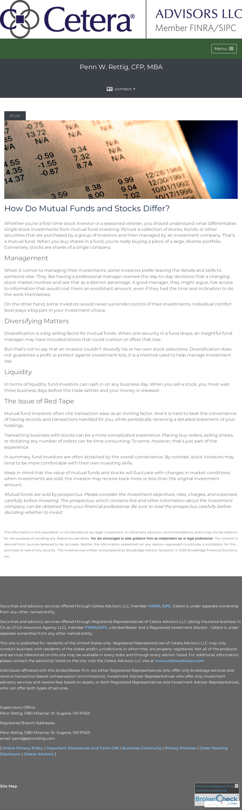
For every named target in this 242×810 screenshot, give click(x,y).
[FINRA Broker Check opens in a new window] (217, 794)
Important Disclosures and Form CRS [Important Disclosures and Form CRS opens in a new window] (82, 748)
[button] (224, 48)
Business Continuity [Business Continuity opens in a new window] (142, 748)
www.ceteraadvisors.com (179, 660)
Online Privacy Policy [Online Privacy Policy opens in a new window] (22, 748)
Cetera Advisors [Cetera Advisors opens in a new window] (39, 754)
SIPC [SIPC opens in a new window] (166, 606)
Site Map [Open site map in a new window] (8, 786)
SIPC (102, 627)
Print (15, 115)
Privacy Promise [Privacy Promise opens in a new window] (180, 748)
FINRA (91, 627)
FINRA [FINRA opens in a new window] (154, 606)
